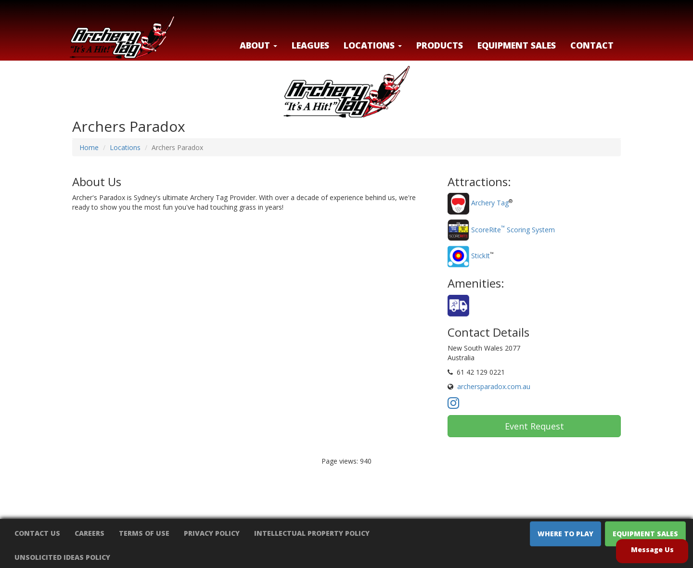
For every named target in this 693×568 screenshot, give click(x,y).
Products (439, 45)
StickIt (480, 256)
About (258, 45)
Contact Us (37, 533)
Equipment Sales (516, 45)
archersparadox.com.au (493, 386)
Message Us (652, 549)
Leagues (310, 45)
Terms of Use (144, 533)
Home (89, 147)
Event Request (534, 426)
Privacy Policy (212, 533)
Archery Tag (490, 203)
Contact (592, 45)
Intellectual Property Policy (312, 533)
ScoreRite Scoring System (513, 229)
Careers (89, 533)
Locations (125, 147)
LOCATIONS (373, 45)
